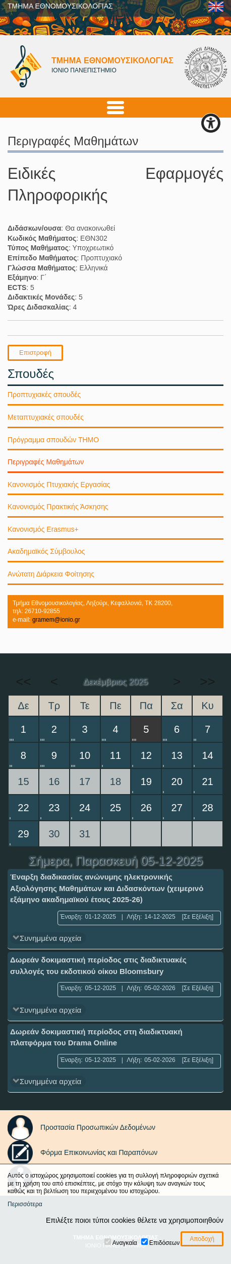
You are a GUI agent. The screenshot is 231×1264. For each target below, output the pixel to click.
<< (23, 681)
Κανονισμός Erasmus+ (43, 529)
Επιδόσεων (164, 1242)
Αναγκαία (124, 1242)
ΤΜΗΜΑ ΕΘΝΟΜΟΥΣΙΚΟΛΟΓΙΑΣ (60, 6)
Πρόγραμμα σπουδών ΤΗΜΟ (53, 440)
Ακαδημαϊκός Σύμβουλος (46, 551)
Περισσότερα (25, 1204)
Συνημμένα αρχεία (50, 938)
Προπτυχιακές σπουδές (44, 395)
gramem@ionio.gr (56, 619)
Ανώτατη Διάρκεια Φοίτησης (51, 574)
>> (207, 681)
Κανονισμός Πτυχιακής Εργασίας (59, 484)
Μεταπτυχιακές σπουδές (46, 417)
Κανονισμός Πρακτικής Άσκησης (58, 507)
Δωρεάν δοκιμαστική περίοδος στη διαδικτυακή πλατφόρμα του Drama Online (96, 1037)
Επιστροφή (35, 352)
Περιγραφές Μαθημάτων (46, 462)
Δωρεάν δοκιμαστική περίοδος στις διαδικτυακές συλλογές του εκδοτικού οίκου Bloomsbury (98, 965)
